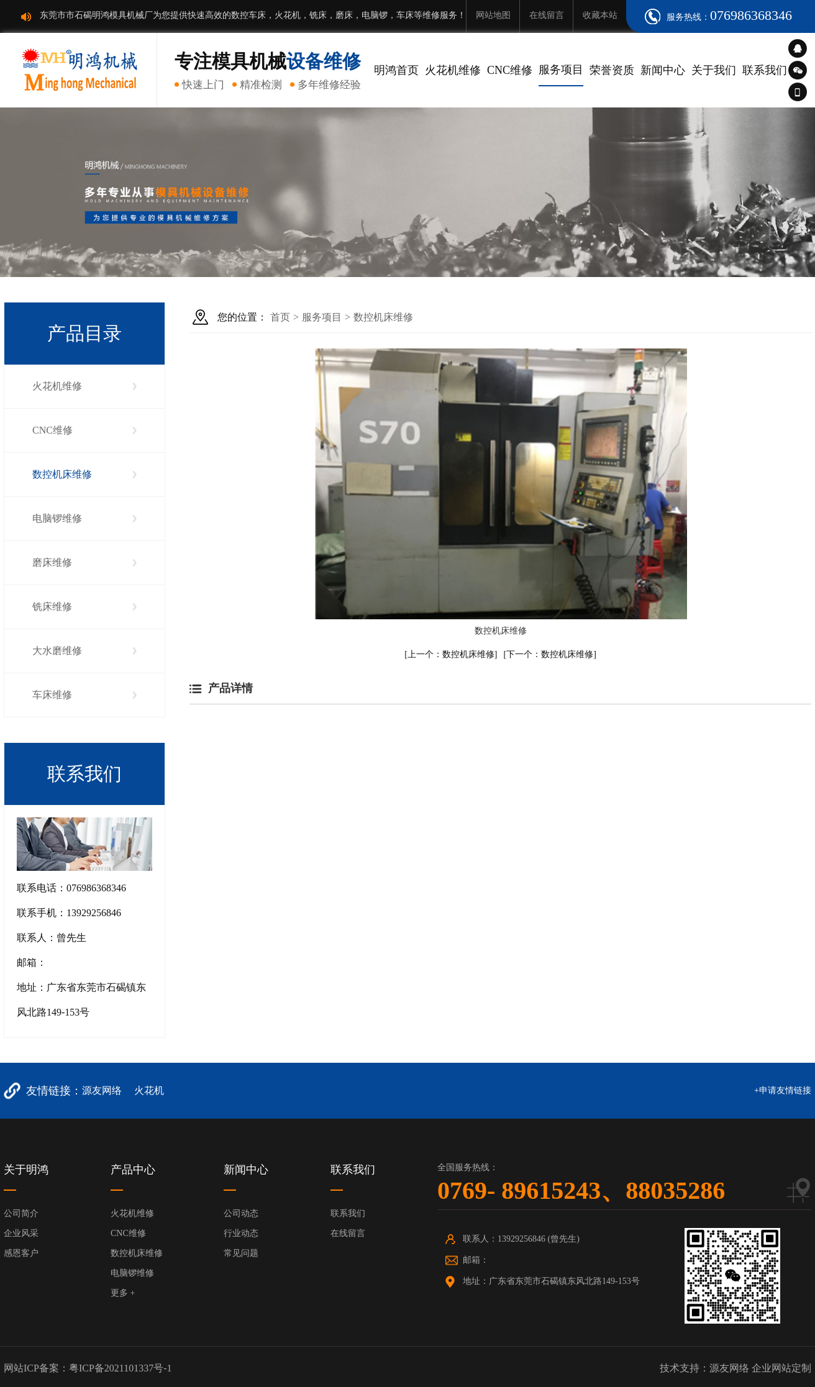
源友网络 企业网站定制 (760, 1368)
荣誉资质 (612, 70)
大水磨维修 (57, 650)
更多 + (123, 1293)
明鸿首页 (396, 70)
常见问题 (241, 1253)
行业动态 (241, 1233)
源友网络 (102, 1090)
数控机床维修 (62, 474)
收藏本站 (600, 15)
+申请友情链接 (782, 1090)
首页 (280, 317)
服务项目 (561, 69)
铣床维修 (52, 606)
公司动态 (241, 1213)
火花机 (149, 1090)
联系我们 (764, 70)
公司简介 (21, 1213)
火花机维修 (453, 70)
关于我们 (713, 70)
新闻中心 (662, 70)
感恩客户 (21, 1253)
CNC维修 (509, 70)
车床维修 (52, 694)
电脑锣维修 (57, 518)
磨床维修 (52, 562)
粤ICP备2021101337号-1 (120, 1368)
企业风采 (21, 1233)
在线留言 (546, 15)
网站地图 (493, 15)
